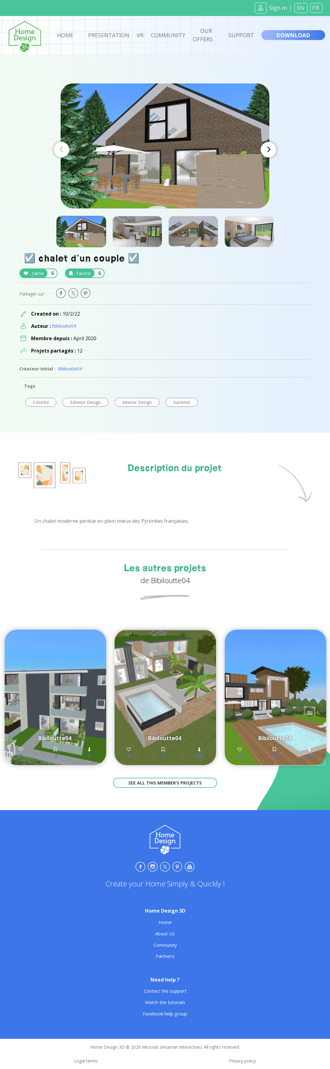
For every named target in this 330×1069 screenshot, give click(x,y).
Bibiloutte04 (64, 326)
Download (293, 35)
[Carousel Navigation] (165, 149)
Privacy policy (242, 1061)
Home (65, 35)
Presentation (108, 35)
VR (140, 35)
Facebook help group (165, 1014)
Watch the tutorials (165, 1002)
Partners (165, 956)
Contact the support (165, 991)
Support (241, 35)
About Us (165, 933)
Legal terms (86, 1061)
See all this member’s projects (165, 783)
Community (168, 35)
